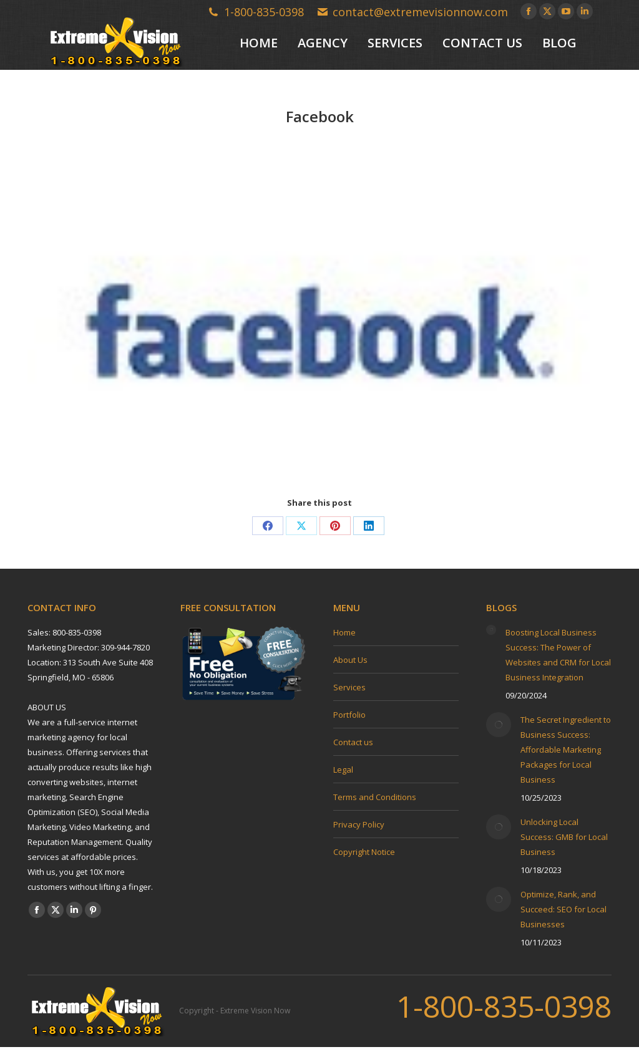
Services (349, 687)
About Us (350, 659)
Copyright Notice (364, 851)
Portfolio (349, 714)
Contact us (353, 742)
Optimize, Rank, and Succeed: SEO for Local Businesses (563, 909)
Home (344, 632)
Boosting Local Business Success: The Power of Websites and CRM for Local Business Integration (558, 655)
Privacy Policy (358, 824)
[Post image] (491, 630)
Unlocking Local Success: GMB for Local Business (564, 836)
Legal (343, 769)
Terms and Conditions (374, 797)
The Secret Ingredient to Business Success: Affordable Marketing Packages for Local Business (565, 749)
